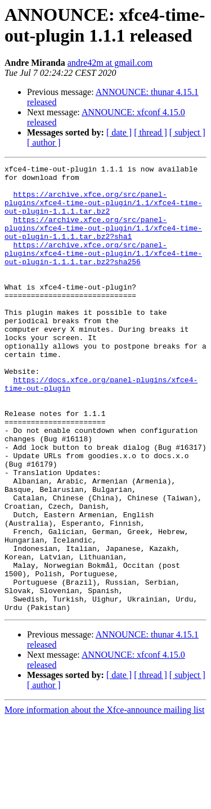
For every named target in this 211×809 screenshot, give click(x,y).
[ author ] (44, 142)
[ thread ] (150, 132)
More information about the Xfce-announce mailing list (104, 799)
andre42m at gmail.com (110, 62)
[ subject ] (187, 132)
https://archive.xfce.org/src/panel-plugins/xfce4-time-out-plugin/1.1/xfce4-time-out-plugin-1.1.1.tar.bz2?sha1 (103, 241)
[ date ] (119, 132)
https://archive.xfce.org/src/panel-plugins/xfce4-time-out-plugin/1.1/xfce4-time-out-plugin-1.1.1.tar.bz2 (103, 211)
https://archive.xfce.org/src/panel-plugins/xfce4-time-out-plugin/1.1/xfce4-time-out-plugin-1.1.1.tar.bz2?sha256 (103, 271)
